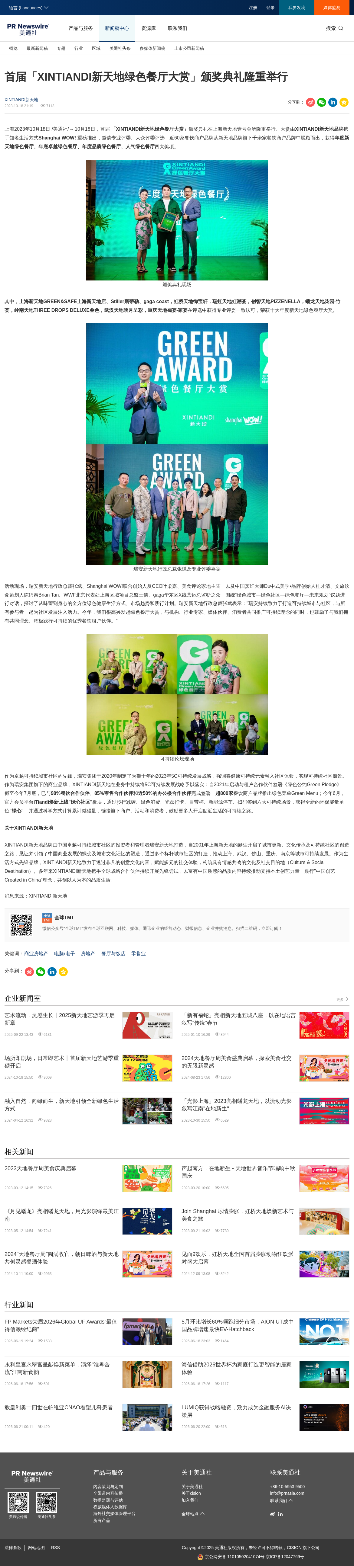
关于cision (191, 1493)
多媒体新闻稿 (152, 48)
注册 (253, 7)
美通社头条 (120, 48)
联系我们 (177, 28)
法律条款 (13, 1547)
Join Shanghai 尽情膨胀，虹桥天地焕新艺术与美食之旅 (238, 1215)
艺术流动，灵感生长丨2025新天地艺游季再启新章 (60, 1019)
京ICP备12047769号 (285, 1556)
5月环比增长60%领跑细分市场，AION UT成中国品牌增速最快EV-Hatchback (238, 1325)
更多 (342, 999)
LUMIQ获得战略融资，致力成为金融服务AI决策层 (236, 1411)
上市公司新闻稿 (189, 48)
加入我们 (190, 1500)
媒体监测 (331, 7)
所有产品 (101, 1520)
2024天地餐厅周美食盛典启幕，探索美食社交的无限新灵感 (237, 1062)
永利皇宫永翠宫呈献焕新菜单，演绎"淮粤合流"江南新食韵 (57, 1368)
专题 (61, 48)
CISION (294, 1547)
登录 (270, 7)
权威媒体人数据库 (110, 1506)
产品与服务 (81, 28)
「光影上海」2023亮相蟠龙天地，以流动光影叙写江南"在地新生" (237, 1105)
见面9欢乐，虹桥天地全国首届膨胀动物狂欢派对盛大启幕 (237, 1258)
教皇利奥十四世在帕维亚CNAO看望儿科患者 (59, 1407)
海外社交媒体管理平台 (114, 1513)
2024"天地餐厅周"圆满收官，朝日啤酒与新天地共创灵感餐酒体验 (62, 1258)
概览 (13, 48)
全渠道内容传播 (108, 1493)
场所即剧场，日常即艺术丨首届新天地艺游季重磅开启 (62, 1062)
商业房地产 (36, 953)
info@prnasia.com (287, 1493)
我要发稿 (296, 7)
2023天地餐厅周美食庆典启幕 (41, 1168)
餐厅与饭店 (113, 953)
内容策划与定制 (108, 1486)
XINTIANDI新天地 (21, 99)
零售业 (138, 953)
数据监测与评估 (108, 1500)
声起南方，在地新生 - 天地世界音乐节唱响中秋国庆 (238, 1172)
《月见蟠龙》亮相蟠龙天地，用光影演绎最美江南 (62, 1215)
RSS (55, 1547)
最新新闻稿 (37, 48)
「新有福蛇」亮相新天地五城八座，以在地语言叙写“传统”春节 (239, 1019)
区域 (96, 48)
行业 (78, 48)
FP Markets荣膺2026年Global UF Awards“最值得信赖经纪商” (61, 1325)
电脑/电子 (64, 953)
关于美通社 (197, 1472)
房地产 (88, 953)
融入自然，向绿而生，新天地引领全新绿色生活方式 (62, 1105)
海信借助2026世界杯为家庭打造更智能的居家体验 (237, 1368)
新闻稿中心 (117, 28)
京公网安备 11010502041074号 (230, 1556)
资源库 (148, 28)
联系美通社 (285, 1472)
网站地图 (36, 1547)
